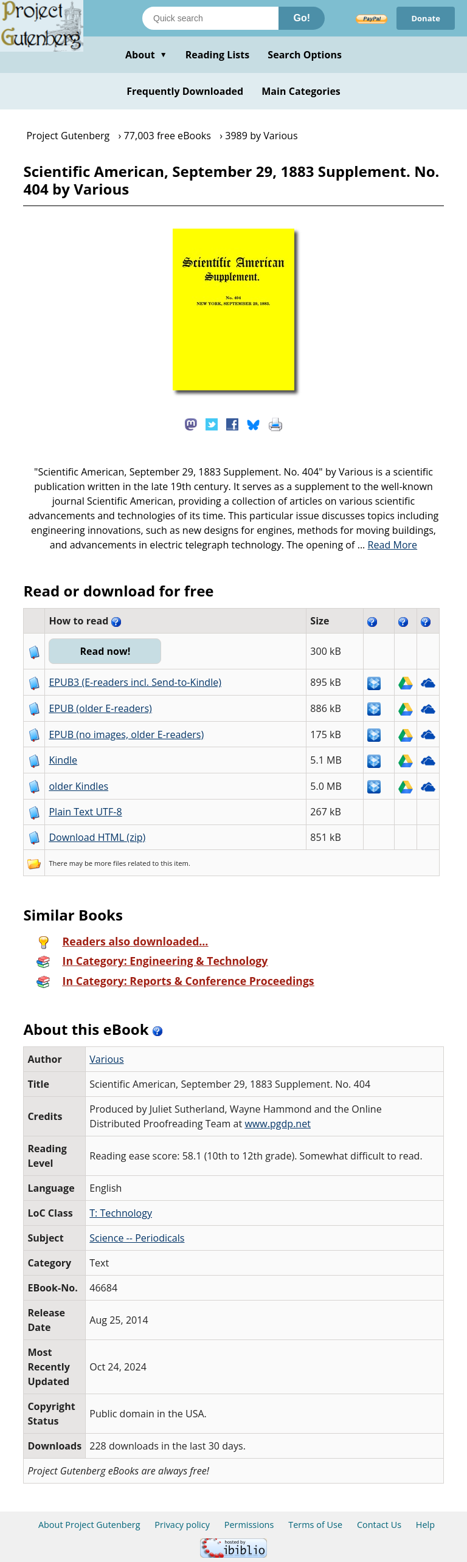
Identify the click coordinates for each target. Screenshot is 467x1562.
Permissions (249, 1524)
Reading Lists (217, 54)
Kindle (63, 760)
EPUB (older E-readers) (100, 708)
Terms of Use (315, 1524)
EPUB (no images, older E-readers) (126, 734)
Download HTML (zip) (97, 837)
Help (425, 1524)
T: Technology (120, 1213)
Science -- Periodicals (136, 1238)
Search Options (305, 54)
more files (110, 863)
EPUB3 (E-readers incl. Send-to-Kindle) (135, 682)
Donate (425, 18)
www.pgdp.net (277, 1123)
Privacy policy (182, 1524)
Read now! (105, 651)
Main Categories (301, 91)
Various (106, 1059)
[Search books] (210, 18)
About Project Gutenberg (89, 1524)
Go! (301, 18)
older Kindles (78, 786)
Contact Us (379, 1524)
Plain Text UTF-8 (85, 811)
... (388, 544)
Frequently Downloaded (184, 91)
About (146, 54)
